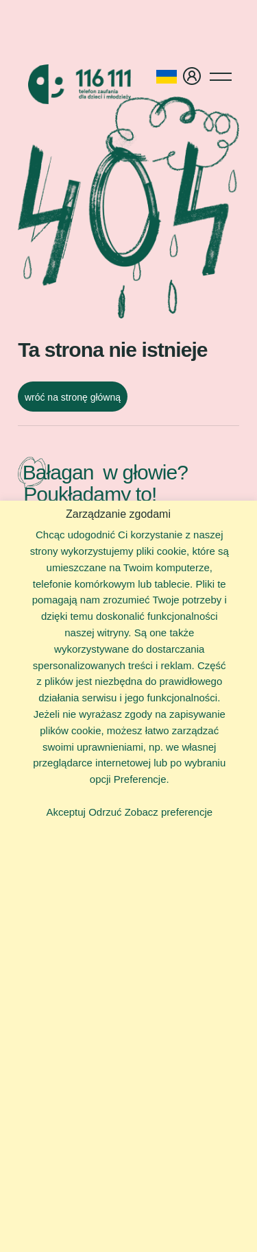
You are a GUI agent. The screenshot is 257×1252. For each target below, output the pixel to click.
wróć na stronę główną (73, 397)
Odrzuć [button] (104, 812)
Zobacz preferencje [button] (168, 812)
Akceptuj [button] (66, 812)
